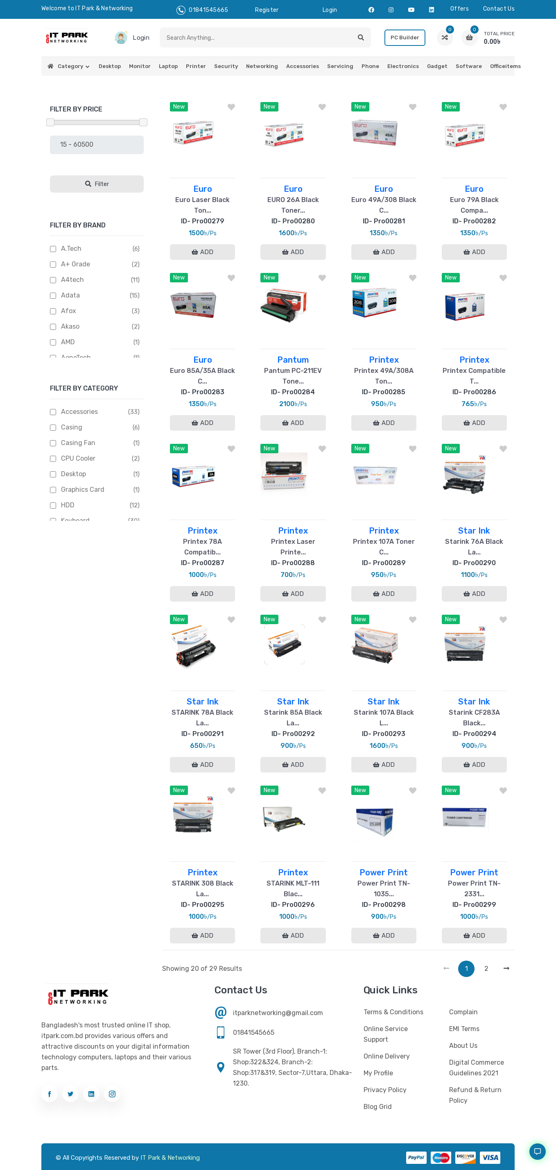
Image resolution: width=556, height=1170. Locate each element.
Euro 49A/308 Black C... (383, 205)
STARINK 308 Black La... (202, 888)
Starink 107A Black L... (384, 718)
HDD (68, 505)
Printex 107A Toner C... (384, 547)
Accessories (302, 66)
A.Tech (71, 248)
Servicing (340, 66)
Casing (71, 427)
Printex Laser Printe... (293, 547)
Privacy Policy (385, 1090)
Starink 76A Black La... (474, 547)
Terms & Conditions (393, 1012)
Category (70, 66)
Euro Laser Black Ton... (202, 205)
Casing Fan (78, 443)
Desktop (110, 66)
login (330, 10)
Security (226, 66)
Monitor (140, 66)
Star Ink (474, 531)
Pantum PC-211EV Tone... (293, 376)
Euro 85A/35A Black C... (202, 376)
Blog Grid (378, 1107)
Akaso (70, 326)
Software (469, 66)
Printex (384, 360)
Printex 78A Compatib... (202, 547)
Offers (459, 8)
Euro (202, 189)
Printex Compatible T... (474, 376)
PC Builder (405, 37)
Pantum (293, 360)
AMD (68, 342)
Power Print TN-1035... (383, 888)
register (266, 10)
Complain (463, 1012)
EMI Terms (464, 1029)
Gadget (437, 66)
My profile (378, 1073)
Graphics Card (82, 489)
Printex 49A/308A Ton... (384, 376)
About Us (463, 1046)
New (179, 106)
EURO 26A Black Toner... (293, 205)
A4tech (72, 280)
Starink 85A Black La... (293, 718)
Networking (262, 66)
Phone (370, 66)
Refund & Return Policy (475, 1095)
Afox (68, 311)
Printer (196, 66)
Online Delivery (387, 1056)
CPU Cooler (78, 458)
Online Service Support (386, 1034)
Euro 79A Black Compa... (474, 205)
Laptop (168, 66)
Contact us (499, 8)
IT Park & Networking (170, 1157)
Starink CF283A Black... (474, 718)
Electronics (403, 66)
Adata (70, 295)
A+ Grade (75, 264)
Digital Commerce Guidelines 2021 (476, 1068)
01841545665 (202, 10)
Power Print (383, 872)
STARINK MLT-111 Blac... (293, 888)
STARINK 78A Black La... (202, 718)
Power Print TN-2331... (474, 888)
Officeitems (505, 66)
